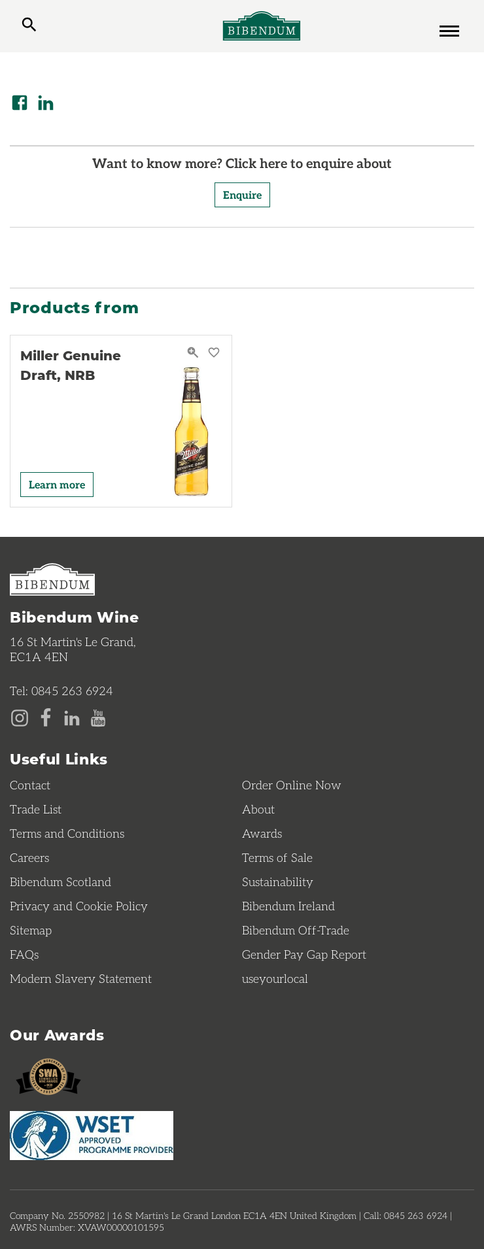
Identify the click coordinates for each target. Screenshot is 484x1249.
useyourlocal (275, 978)
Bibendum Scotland (60, 881)
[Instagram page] (19, 716)
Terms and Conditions (67, 833)
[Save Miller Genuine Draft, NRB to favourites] (214, 352)
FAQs (24, 954)
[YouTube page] (98, 716)
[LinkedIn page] (72, 716)
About (258, 808)
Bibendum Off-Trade (295, 929)
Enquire (242, 194)
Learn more (57, 484)
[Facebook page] (46, 716)
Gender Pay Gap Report (304, 954)
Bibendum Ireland (288, 905)
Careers (29, 857)
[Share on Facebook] (19, 102)
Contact (30, 784)
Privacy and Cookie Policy (79, 905)
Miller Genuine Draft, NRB (70, 364)
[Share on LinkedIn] (46, 102)
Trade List (35, 808)
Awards (262, 833)
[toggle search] (29, 26)
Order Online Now (291, 784)
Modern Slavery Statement (81, 978)
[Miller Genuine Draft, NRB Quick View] (194, 353)
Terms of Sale (277, 857)
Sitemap (31, 929)
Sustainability (277, 881)
